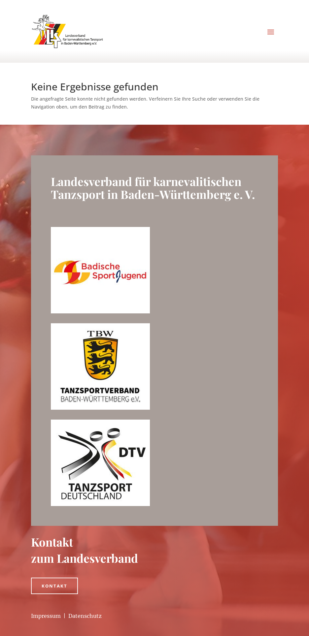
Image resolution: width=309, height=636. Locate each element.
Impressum (46, 616)
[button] (14, 621)
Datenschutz (85, 616)
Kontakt (54, 586)
